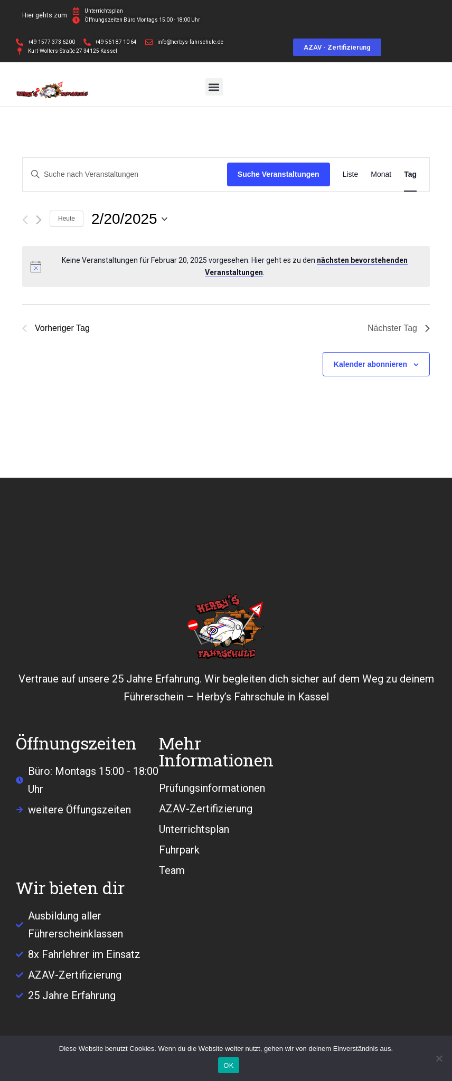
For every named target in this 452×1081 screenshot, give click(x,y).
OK (228, 1065)
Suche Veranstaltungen (278, 174)
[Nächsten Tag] (39, 220)
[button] (214, 87)
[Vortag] (25, 220)
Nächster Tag (399, 328)
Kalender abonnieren (370, 364)
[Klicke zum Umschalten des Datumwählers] (129, 219)
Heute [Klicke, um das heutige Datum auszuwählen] (66, 218)
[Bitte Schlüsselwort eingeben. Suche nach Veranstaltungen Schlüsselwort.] (125, 174)
